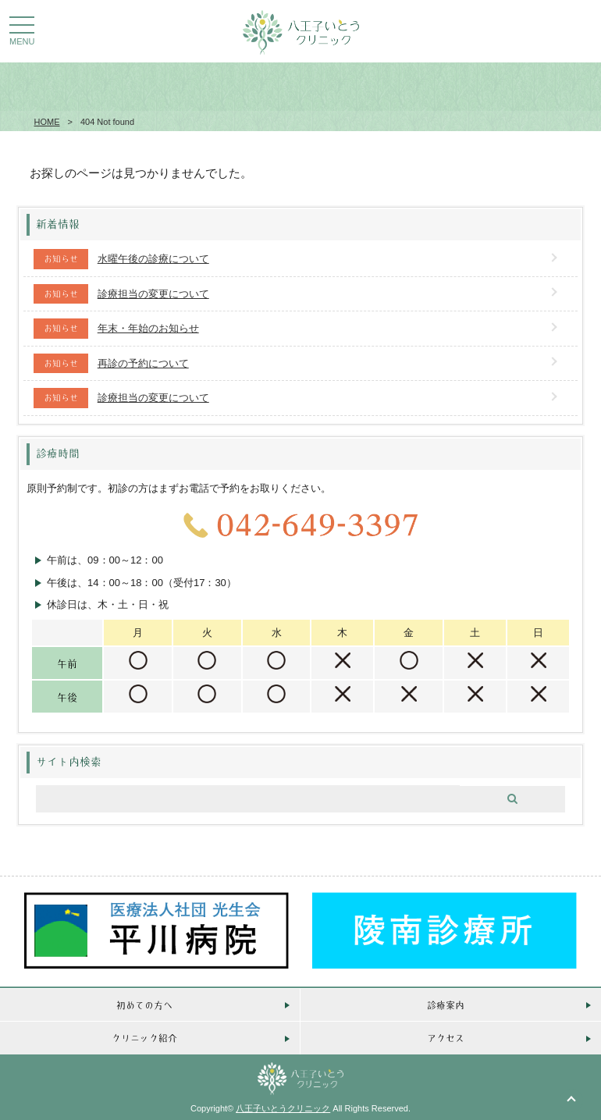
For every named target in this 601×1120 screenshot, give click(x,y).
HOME (47, 121)
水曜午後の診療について (153, 259)
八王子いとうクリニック (283, 1108)
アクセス (445, 1038)
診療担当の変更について (153, 294)
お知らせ (61, 258)
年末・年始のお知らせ (148, 328)
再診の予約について (143, 363)
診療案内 (445, 1005)
